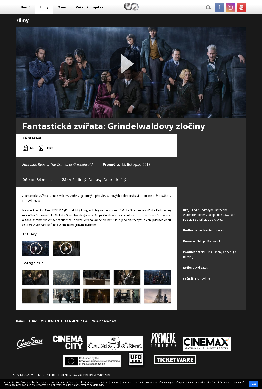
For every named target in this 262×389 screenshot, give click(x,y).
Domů (26, 7)
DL (32, 148)
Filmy (44, 7)
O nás (62, 7)
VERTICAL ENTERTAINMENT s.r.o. (64, 321)
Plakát (49, 148)
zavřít (253, 384)
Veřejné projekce (90, 7)
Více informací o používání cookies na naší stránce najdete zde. (68, 385)
